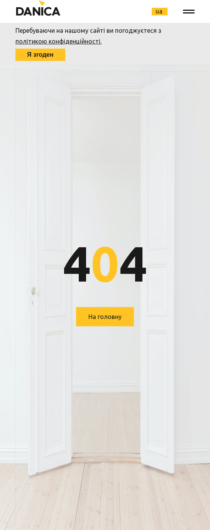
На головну (105, 316)
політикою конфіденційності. (58, 41)
